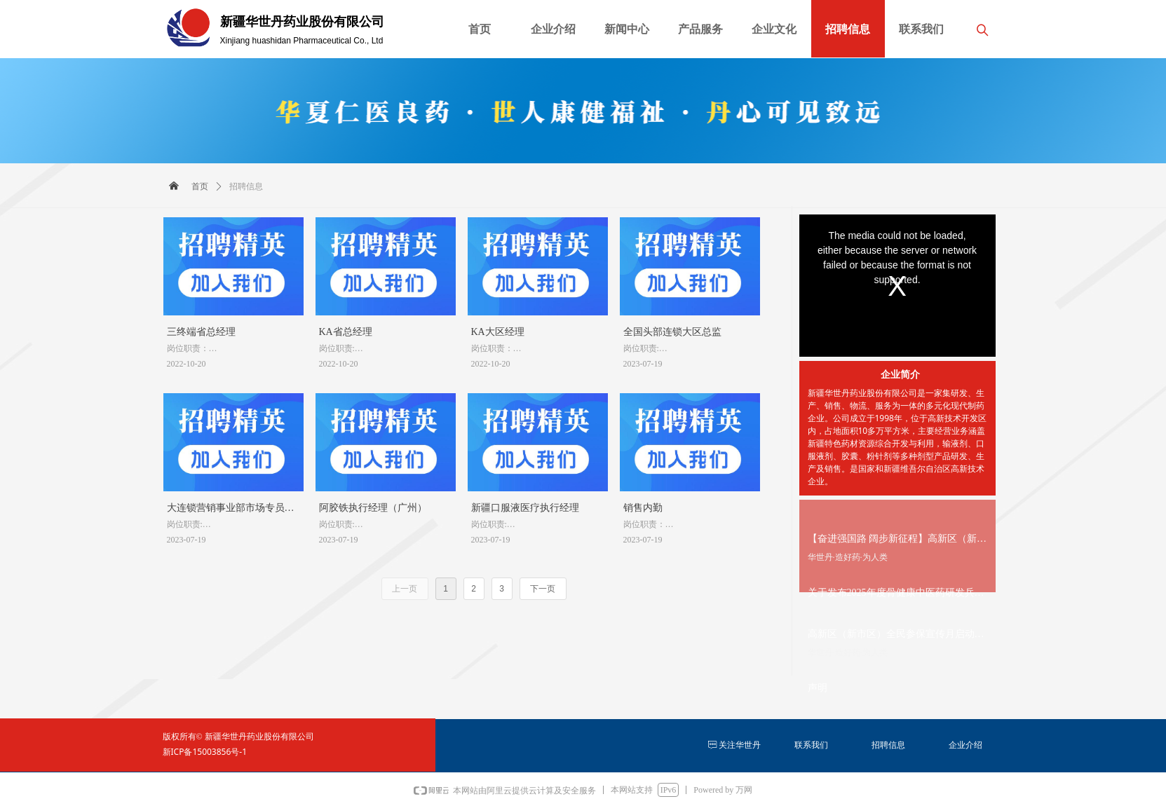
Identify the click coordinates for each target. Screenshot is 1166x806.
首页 (199, 186)
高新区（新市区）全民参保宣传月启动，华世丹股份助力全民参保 (896, 636)
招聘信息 (246, 186)
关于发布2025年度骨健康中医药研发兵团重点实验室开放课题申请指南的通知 (896, 594)
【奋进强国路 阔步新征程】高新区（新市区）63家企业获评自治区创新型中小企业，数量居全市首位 (897, 540)
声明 (817, 688)
